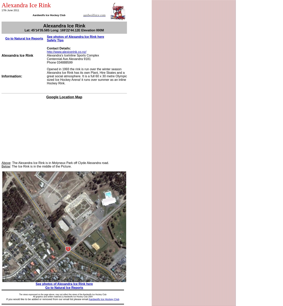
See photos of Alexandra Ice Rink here (75, 36)
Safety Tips (55, 40)
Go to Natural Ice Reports (24, 38)
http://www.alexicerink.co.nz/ (66, 52)
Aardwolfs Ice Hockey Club (104, 299)
